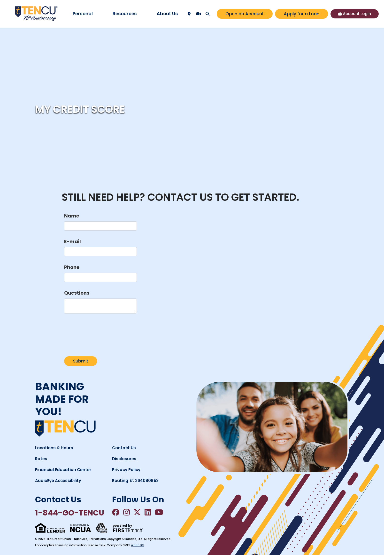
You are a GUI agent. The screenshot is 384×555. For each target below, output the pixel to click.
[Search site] (207, 14)
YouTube (160, 512)
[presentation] (101, 332)
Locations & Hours (54, 448)
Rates (41, 459)
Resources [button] (125, 13)
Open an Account (244, 14)
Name (71, 215)
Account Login (357, 13)
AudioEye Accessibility (59, 480)
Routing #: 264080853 (135, 480)
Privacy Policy (126, 470)
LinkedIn (148, 512)
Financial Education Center (63, 470)
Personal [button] (83, 13)
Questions (76, 293)
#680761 (137, 545)
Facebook (116, 512)
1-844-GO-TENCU (70, 513)
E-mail (72, 241)
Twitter (138, 512)
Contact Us (124, 448)
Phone (71, 267)
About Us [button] (167, 13)
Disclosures (124, 459)
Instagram (126, 512)
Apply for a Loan (301, 14)
